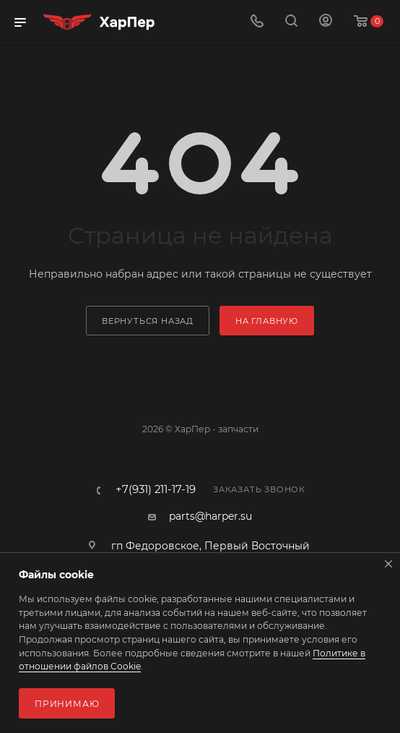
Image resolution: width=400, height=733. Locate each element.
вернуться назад (148, 321)
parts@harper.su (210, 516)
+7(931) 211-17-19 (156, 489)
